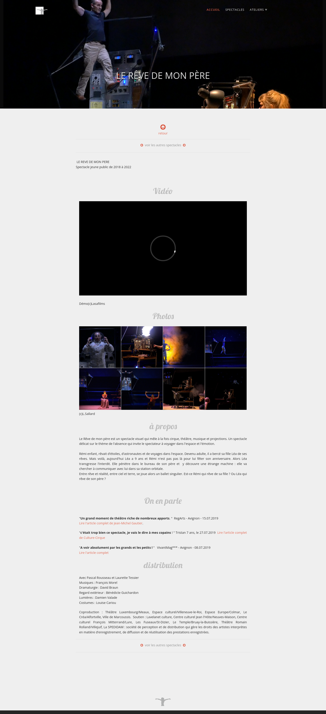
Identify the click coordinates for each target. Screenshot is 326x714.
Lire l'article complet (93, 553)
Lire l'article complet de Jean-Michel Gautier (110, 523)
